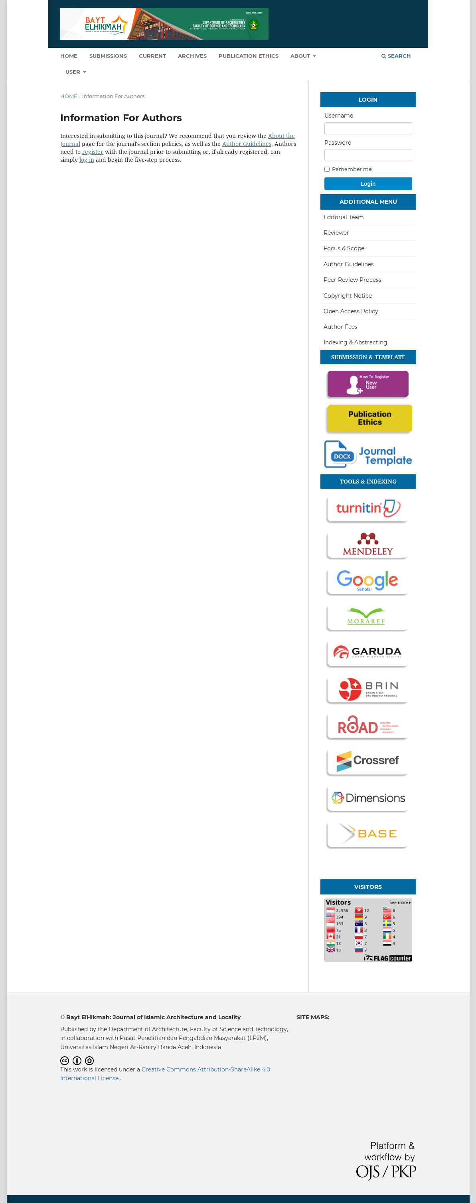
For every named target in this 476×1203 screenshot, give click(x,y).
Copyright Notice (348, 295)
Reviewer (336, 232)
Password (338, 142)
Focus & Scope (344, 248)
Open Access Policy (351, 311)
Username (338, 115)
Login (367, 184)
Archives (192, 56)
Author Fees (340, 326)
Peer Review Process (352, 279)
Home (68, 56)
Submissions (108, 56)
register (92, 151)
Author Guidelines (246, 143)
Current (152, 56)
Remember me (348, 169)
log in (86, 159)
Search (396, 56)
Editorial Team (344, 217)
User (73, 72)
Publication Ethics (248, 56)
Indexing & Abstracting (355, 342)
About (301, 56)
